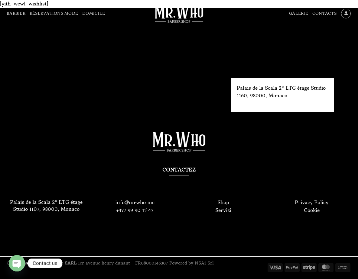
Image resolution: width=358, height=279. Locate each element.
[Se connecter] (346, 13)
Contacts (324, 13)
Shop (223, 202)
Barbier (16, 13)
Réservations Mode (54, 13)
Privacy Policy (311, 202)
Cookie (312, 210)
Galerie (298, 13)
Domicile (93, 13)
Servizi (223, 210)
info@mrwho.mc (135, 202)
